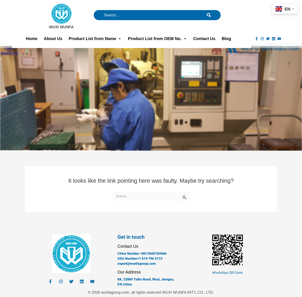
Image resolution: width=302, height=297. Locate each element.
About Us (53, 38)
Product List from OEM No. (157, 38)
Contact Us (204, 38)
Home (32, 38)
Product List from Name (95, 38)
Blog (226, 38)
